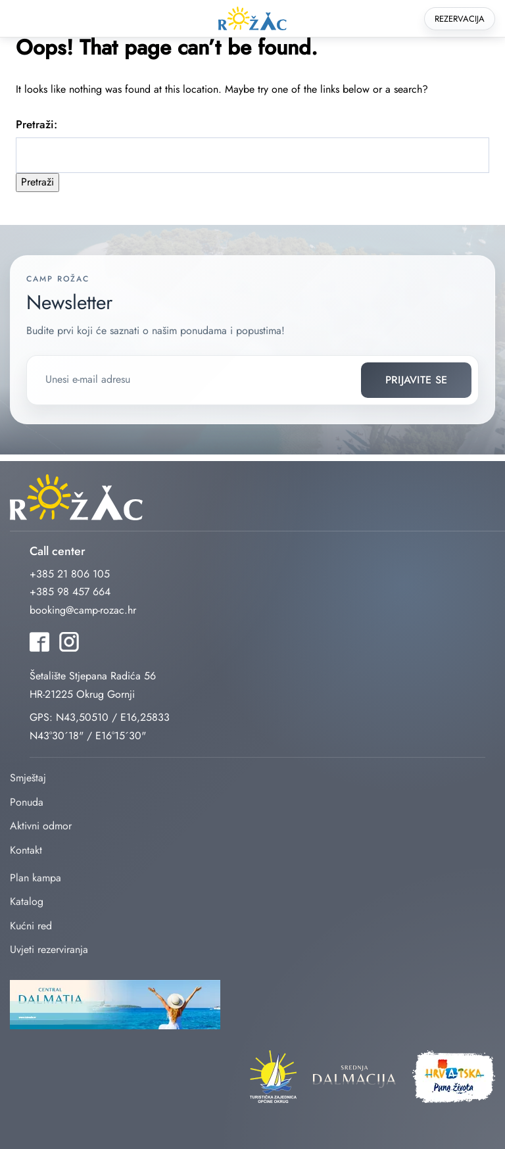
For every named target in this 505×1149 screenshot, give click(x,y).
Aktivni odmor (41, 825)
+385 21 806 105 (70, 573)
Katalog (26, 901)
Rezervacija (460, 18)
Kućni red (31, 925)
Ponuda (26, 802)
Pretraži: (36, 124)
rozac (252, 19)
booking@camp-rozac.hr (83, 610)
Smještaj (28, 777)
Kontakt (26, 850)
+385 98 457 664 (70, 591)
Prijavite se (416, 379)
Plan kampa (35, 877)
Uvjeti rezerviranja (49, 949)
